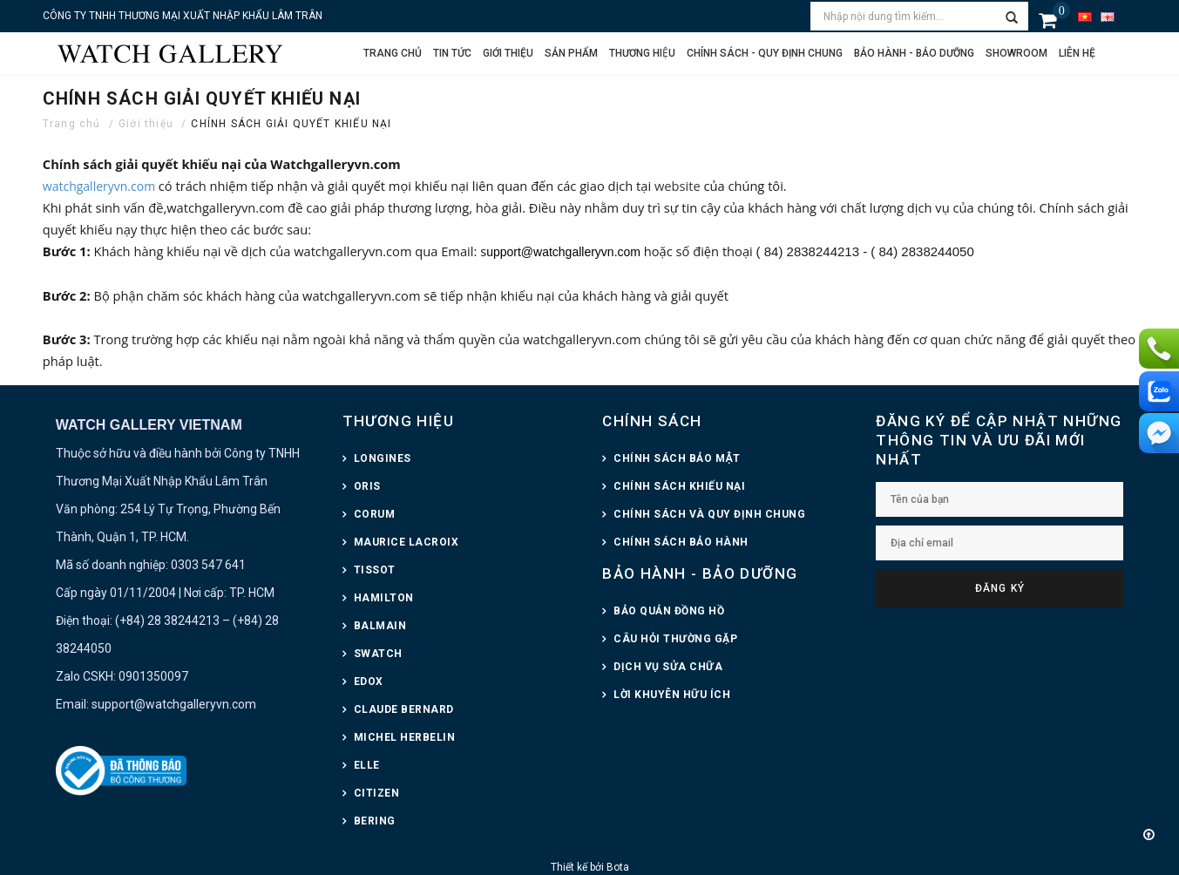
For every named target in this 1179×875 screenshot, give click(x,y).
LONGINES (382, 458)
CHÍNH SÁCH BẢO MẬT (676, 458)
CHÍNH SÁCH (651, 421)
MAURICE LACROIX (406, 542)
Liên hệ (1077, 53)
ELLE (367, 765)
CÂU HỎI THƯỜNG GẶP (675, 639)
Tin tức (452, 53)
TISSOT (375, 570)
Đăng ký (1000, 588)
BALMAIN (380, 626)
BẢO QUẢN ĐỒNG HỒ (668, 611)
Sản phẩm (571, 53)
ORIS (367, 486)
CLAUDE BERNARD (404, 709)
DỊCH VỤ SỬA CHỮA (667, 667)
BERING (375, 821)
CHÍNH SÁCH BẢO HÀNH (681, 542)
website (679, 185)
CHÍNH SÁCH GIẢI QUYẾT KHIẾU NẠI (291, 124)
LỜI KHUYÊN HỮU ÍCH (671, 694)
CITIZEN (377, 793)
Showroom (1016, 53)
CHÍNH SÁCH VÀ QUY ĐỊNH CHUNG (709, 514)
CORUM (375, 514)
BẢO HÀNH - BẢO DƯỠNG (699, 573)
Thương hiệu (642, 53)
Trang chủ (392, 53)
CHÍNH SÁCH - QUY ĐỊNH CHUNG (765, 53)
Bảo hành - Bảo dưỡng (914, 53)
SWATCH (378, 654)
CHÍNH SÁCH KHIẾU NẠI (679, 486)
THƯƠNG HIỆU (398, 421)
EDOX (368, 681)
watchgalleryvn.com (99, 186)
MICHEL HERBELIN (405, 737)
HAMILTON (384, 598)
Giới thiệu (508, 53)
